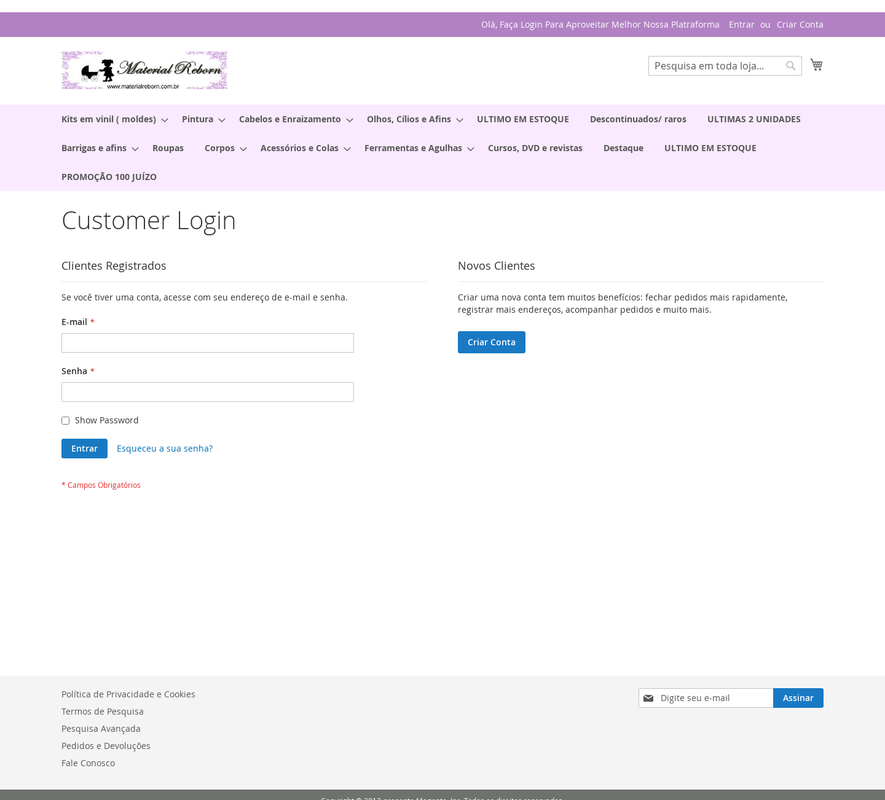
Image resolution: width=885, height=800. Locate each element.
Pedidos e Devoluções (106, 745)
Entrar (742, 24)
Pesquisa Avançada (101, 728)
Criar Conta (800, 24)
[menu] (442, 147)
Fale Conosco (88, 763)
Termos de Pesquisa (102, 711)
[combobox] (725, 66)
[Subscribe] (798, 698)
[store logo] (144, 70)
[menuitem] (111, 118)
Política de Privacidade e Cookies (128, 694)
